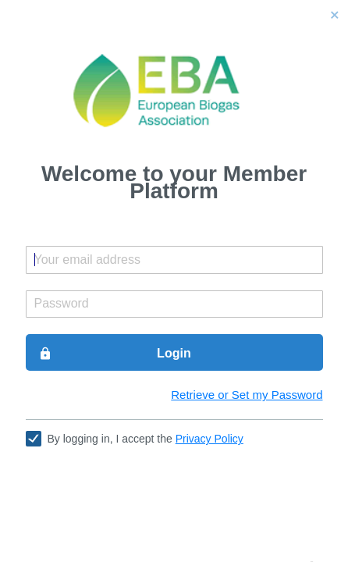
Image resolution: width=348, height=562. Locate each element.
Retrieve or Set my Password (246, 394)
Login (114, 353)
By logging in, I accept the (145, 438)
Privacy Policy (209, 438)
